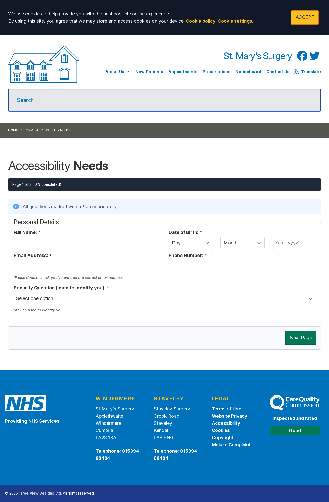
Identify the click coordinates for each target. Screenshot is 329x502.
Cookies (221, 430)
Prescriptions (216, 71)
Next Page (301, 337)
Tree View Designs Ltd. (41, 493)
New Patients (149, 71)
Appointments (182, 71)
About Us (117, 71)
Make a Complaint (231, 444)
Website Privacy (229, 416)
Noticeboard (248, 71)
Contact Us (277, 71)
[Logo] (43, 64)
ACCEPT (305, 17)
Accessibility (226, 423)
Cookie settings (235, 21)
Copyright (222, 437)
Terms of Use (226, 408)
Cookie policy (200, 21)
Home (13, 130)
